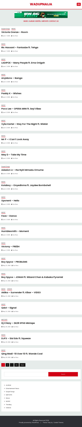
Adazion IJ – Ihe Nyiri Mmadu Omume (23, 170)
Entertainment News (12, 388)
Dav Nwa (15, 36)
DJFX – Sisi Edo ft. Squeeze (16, 338)
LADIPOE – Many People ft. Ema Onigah (23, 62)
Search (63, 374)
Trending (8, 404)
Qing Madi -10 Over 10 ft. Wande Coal (22, 353)
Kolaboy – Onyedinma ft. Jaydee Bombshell (27, 185)
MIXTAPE (45, 21)
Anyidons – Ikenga (12, 78)
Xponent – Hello (10, 200)
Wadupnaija (41, 4)
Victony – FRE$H (10, 246)
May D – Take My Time (14, 154)
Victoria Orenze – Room (15, 32)
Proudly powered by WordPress (29, 422)
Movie (8, 398)
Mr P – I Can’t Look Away (15, 139)
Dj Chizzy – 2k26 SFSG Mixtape (18, 323)
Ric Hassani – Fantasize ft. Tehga (20, 47)
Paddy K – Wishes (11, 93)
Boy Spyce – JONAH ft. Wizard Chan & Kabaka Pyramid (33, 277)
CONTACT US (54, 21)
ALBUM (31, 21)
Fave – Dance (9, 215)
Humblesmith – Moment (15, 231)
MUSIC (25, 21)
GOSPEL (38, 21)
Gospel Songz (5, 28)
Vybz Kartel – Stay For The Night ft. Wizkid (25, 124)
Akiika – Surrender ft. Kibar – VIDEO (21, 292)
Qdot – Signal (9, 307)
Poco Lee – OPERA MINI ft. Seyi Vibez (21, 108)
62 (16, 365)
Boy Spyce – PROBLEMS (14, 261)
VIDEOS (9, 289)
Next (22, 365)
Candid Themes (58, 422)
